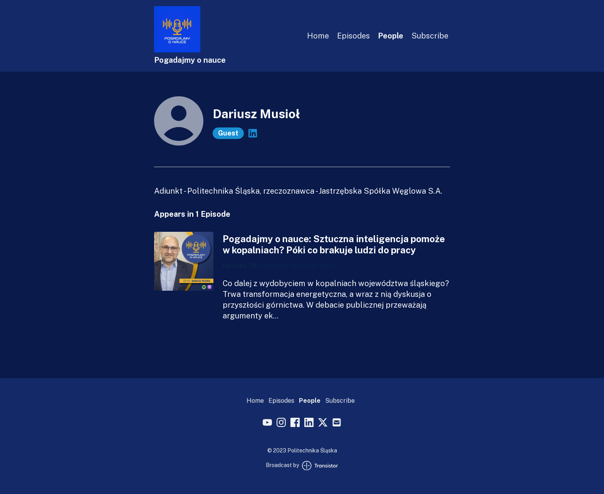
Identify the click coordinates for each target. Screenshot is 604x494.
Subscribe (429, 35)
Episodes (353, 35)
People (390, 35)
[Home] (177, 50)
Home (318, 35)
